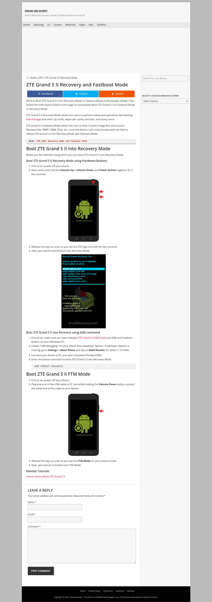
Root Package (34, 119)
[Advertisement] (106, 49)
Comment (34, 526)
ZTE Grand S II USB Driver (92, 338)
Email (32, 514)
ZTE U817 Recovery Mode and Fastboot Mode (63, 141)
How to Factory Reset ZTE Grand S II (46, 476)
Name (32, 502)
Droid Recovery (47, 10)
